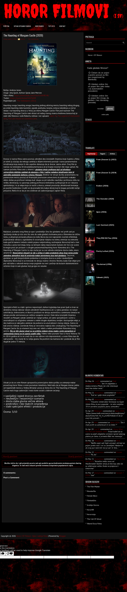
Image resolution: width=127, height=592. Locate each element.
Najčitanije (91, 154)
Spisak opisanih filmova (22, 26)
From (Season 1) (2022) (106, 159)
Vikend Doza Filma (94, 523)
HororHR (90, 510)
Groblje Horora (93, 505)
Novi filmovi (39, 26)
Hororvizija (91, 514)
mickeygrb (98, 411)
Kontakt (62, 26)
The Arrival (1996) (104, 264)
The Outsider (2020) (105, 199)
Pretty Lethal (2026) (105, 251)
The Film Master (93, 486)
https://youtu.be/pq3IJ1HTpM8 (23, 98)
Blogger (62, 536)
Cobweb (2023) (102, 277)
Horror (23, 39)
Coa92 (97, 381)
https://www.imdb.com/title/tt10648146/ (31, 95)
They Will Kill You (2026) (106, 238)
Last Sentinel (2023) (105, 225)
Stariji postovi (75, 456)
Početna (6, 26)
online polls (105, 114)
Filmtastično (91, 500)
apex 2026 (119, 411)
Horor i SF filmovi (95, 55)
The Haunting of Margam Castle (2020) (23, 35)
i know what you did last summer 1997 (104, 430)
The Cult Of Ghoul (94, 519)
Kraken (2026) (102, 186)
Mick (95, 422)
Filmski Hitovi (92, 496)
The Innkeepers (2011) (26, 100)
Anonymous (99, 392)
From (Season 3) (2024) (106, 172)
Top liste (51, 26)
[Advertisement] (42, 431)
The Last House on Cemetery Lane (22, 118)
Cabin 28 (53, 116)
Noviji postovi (10, 456)
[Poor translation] (9, 553)
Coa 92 (97, 429)
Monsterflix (91, 491)
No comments (33, 39)
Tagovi (102, 154)
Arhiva (112, 154)
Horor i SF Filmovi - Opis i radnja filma (32, 536)
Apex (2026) (101, 212)
